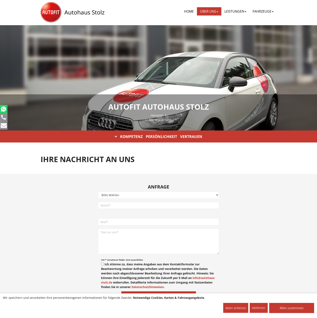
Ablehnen (258, 308)
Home (189, 11)
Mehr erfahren (235, 308)
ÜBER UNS (209, 11)
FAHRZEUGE (263, 11)
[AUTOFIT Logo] (50, 12)
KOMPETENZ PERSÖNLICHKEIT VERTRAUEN (158, 136)
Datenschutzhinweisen (147, 287)
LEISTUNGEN (235, 11)
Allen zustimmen (292, 308)
